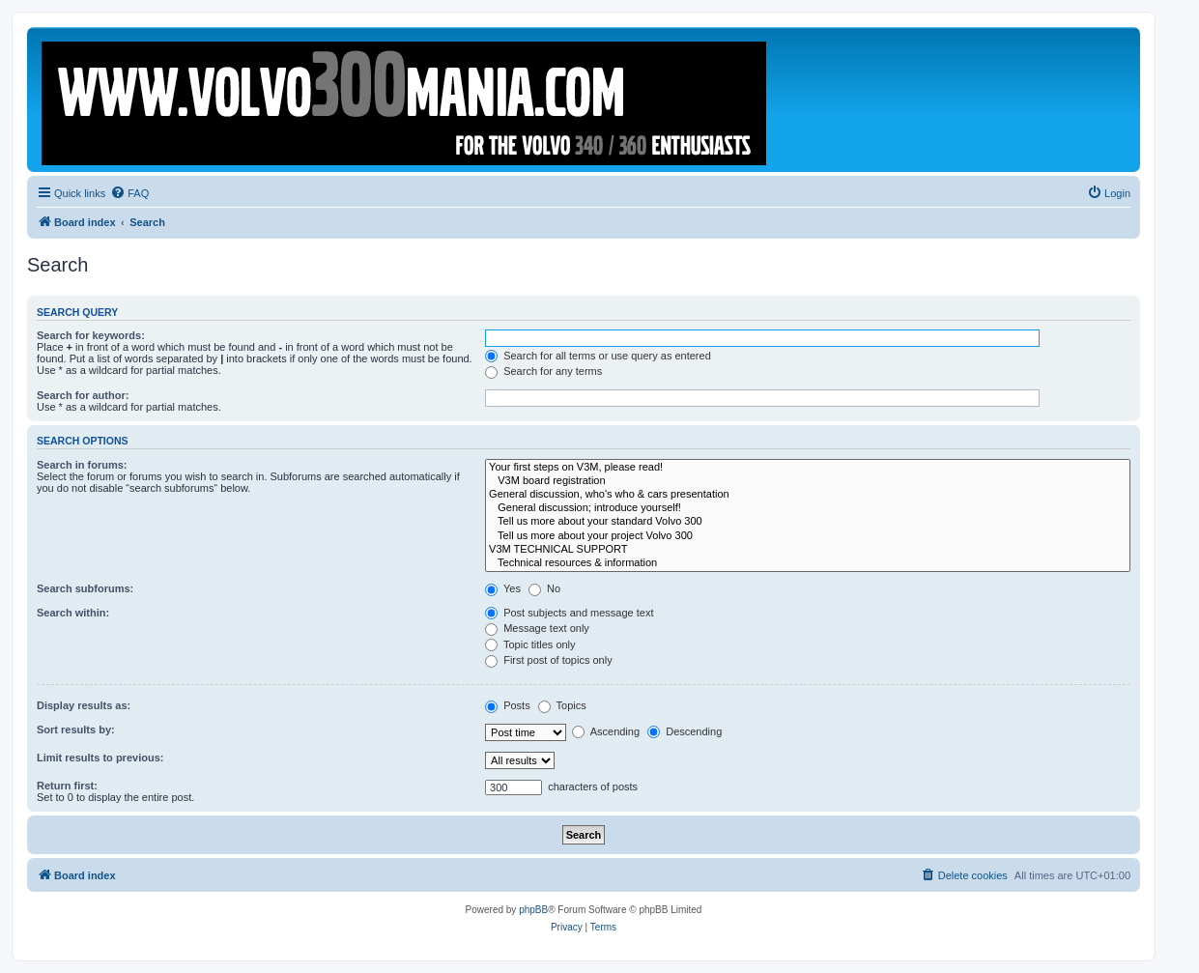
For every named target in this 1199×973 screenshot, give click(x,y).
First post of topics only (549, 660)
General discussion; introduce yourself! (807, 508)
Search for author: (82, 395)
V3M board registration (807, 481)
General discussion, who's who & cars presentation (807, 494)
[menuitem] (129, 193)
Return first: (67, 785)
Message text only (537, 628)
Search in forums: (82, 465)
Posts (507, 705)
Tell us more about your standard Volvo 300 (807, 522)
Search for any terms (543, 371)
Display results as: (83, 705)
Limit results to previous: (100, 757)
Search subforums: (85, 588)
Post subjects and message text (569, 612)
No (544, 588)
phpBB (533, 909)
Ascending (606, 731)
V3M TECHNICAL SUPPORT (807, 550)
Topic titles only (530, 644)
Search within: (73, 612)
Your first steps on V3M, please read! (807, 467)
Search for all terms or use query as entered (598, 355)
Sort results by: (76, 729)
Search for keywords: (91, 335)
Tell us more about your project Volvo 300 (807, 536)
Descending (684, 731)
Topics (562, 705)
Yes (503, 588)
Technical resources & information (807, 563)
